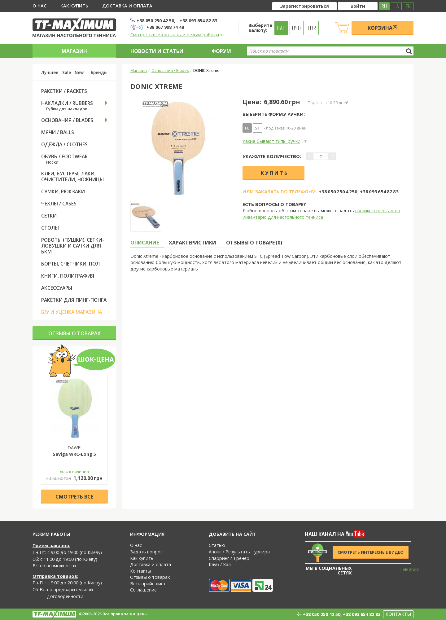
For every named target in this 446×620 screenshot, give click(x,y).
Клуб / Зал (220, 564)
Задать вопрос (146, 552)
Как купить (74, 6)
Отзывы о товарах (74, 333)
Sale (66, 72)
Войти (358, 6)
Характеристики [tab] (192, 242)
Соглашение (143, 590)
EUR (312, 28)
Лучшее (49, 72)
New (79, 72)
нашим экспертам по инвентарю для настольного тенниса (321, 214)
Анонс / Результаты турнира (239, 552)
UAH (281, 28)
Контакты (140, 571)
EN (408, 6)
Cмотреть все (74, 496)
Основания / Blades (170, 70)
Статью (217, 545)
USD (296, 28)
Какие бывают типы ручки (275, 141)
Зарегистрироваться (304, 6)
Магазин (74, 51)
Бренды (99, 72)
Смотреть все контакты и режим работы (176, 34)
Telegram (405, 569)
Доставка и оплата (127, 6)
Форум (221, 51)
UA (396, 6)
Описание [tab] (144, 242)
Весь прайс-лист (148, 584)
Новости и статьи (156, 51)
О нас (39, 6)
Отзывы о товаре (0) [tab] (254, 242)
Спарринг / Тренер (229, 558)
